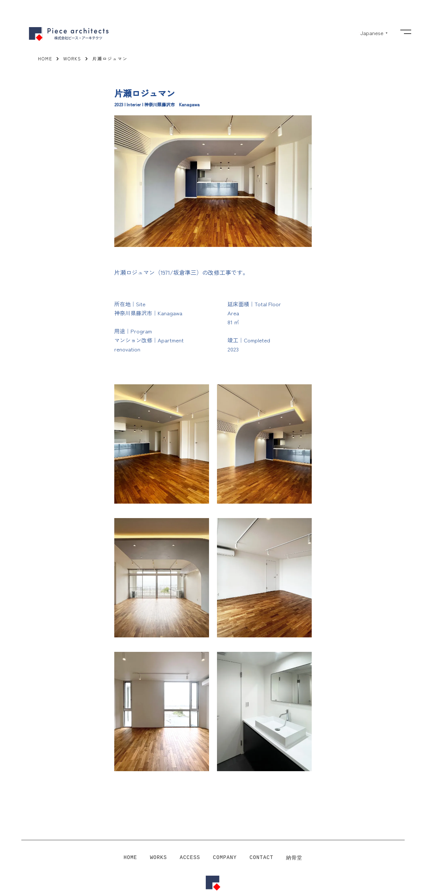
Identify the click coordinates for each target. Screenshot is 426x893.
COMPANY (225, 858)
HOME (130, 858)
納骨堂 (294, 858)
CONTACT (261, 858)
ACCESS (190, 858)
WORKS (158, 858)
